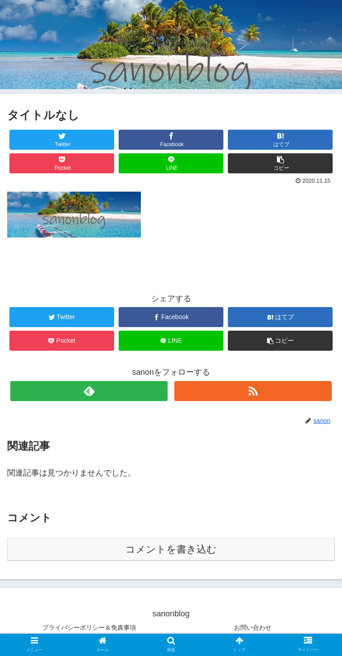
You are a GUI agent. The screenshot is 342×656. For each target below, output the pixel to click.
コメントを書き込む (171, 549)
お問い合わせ (253, 627)
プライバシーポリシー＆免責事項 (89, 627)
